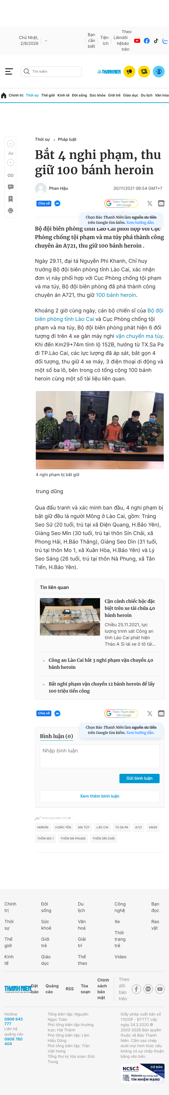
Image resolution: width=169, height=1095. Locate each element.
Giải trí (82, 942)
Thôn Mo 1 (45, 838)
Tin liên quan (54, 587)
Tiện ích (104, 40)
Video (121, 956)
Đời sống (79, 95)
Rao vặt (155, 925)
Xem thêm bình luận (99, 796)
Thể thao (82, 960)
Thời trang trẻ (120, 939)
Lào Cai (102, 827)
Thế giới (48, 95)
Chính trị (16, 95)
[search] (51, 71)
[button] (10, 143)
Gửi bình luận (139, 778)
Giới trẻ (114, 95)
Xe (117, 921)
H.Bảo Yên (63, 827)
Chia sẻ (44, 203)
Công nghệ (120, 907)
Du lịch (147, 95)
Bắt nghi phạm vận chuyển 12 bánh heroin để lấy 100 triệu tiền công (102, 687)
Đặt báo (34, 989)
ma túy (83, 827)
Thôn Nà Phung (73, 838)
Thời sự (32, 95)
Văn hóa (162, 95)
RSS (70, 988)
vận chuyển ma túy (139, 336)
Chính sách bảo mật (103, 989)
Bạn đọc (155, 907)
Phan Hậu (58, 188)
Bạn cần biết (91, 40)
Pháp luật (67, 139)
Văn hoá (82, 925)
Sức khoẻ (46, 925)
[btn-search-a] (26, 71)
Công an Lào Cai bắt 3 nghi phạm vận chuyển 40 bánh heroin (101, 664)
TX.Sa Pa (121, 827)
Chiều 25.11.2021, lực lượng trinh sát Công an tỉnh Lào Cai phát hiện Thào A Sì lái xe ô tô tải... (130, 634)
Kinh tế (64, 95)
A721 (138, 827)
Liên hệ (118, 40)
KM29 (153, 827)
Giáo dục (130, 95)
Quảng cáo (52, 989)
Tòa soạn (85, 989)
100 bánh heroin (116, 295)
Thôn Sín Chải (104, 838)
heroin (42, 827)
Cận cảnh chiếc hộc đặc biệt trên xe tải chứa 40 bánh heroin (130, 608)
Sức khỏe (97, 95)
